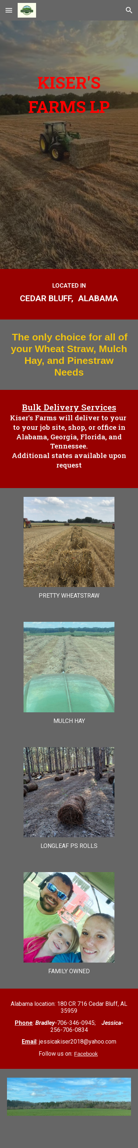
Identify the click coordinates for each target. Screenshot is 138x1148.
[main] (69, 126)
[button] (9, 10)
